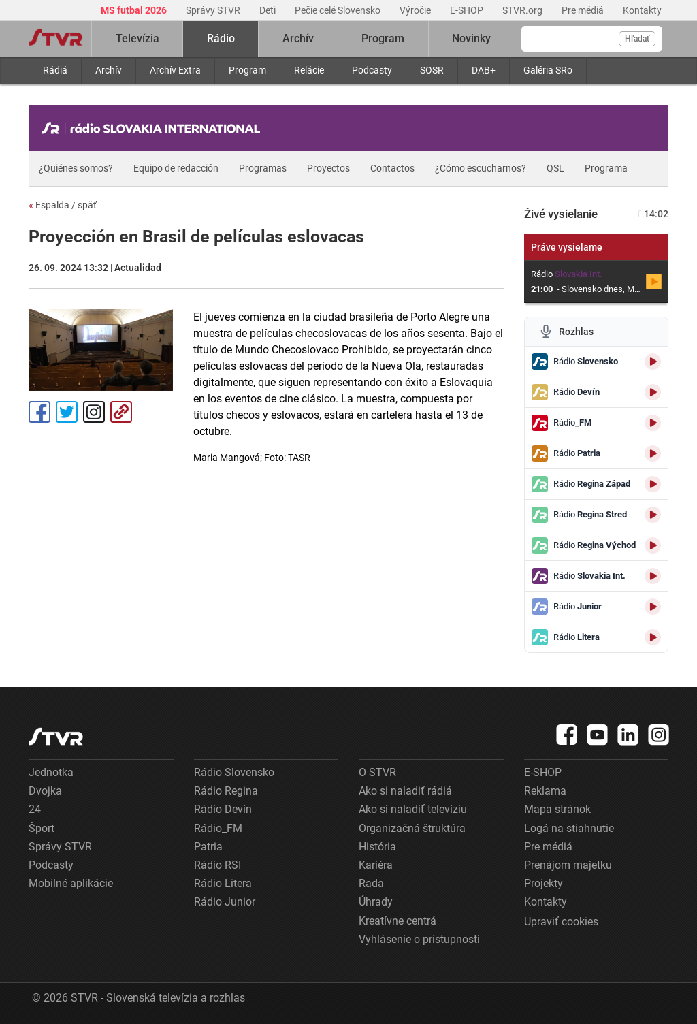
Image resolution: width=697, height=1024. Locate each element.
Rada (371, 883)
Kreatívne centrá (397, 920)
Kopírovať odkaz (121, 412)
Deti (268, 10)
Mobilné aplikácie (71, 883)
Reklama (545, 790)
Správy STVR (214, 10)
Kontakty (642, 10)
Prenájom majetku (568, 865)
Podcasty (372, 70)
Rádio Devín (223, 809)
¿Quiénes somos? (76, 168)
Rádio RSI (217, 865)
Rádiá (55, 70)
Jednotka (51, 772)
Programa (606, 168)
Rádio (221, 38)
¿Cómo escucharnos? (480, 168)
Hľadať (637, 39)
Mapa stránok (557, 809)
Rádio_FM (218, 828)
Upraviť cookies (561, 921)
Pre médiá (584, 10)
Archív (108, 70)
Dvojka (45, 790)
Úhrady (376, 901)
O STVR (377, 772)
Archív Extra (175, 70)
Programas (263, 168)
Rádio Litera (223, 883)
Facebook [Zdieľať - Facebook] (39, 412)
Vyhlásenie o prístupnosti (419, 939)
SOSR (432, 70)
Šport (41, 828)
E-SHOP (467, 10)
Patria (208, 846)
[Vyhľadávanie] (591, 39)
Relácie (309, 70)
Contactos (392, 168)
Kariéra (376, 865)
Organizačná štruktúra (412, 828)
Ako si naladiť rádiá (405, 790)
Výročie (416, 10)
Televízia (137, 38)
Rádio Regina (226, 790)
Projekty (543, 883)
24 (35, 809)
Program (247, 70)
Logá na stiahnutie (569, 828)
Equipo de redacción (175, 168)
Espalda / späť (63, 204)
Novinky (471, 38)
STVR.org (523, 10)
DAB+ (484, 70)
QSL (555, 168)
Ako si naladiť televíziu (413, 809)
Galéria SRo (547, 70)
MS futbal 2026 (135, 10)
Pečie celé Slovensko (339, 10)
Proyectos (328, 168)
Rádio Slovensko (234, 772)
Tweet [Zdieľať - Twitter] (67, 412)
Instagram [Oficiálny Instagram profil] (94, 412)
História (377, 846)
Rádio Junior (224, 901)
